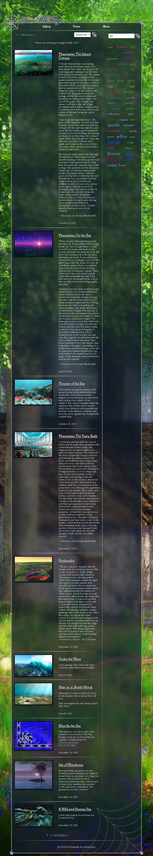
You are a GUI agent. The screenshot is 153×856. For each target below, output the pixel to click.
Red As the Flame (67, 745)
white (123, 63)
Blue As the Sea (70, 726)
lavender (114, 131)
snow (112, 64)
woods (130, 97)
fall (133, 47)
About (106, 26)
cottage (130, 142)
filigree (128, 148)
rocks (110, 47)
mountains (113, 58)
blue (113, 159)
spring (130, 108)
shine (113, 75)
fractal (122, 47)
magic (132, 137)
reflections (114, 113)
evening (129, 103)
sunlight (128, 53)
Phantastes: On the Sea (75, 235)
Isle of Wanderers (71, 765)
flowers (114, 153)
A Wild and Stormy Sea (75, 809)
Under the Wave (70, 659)
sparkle (114, 124)
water (112, 165)
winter (129, 124)
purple (114, 142)
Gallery (47, 26)
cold (111, 148)
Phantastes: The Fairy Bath (78, 436)
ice (133, 69)
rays (111, 69)
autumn (113, 92)
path (130, 113)
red (130, 159)
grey (133, 64)
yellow (121, 136)
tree (133, 119)
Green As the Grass (68, 742)
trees (128, 75)
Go (137, 36)
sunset (111, 81)
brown (120, 81)
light (132, 86)
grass (112, 52)
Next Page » (28, 34)
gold (129, 58)
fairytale (129, 92)
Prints (76, 26)
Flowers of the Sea (72, 384)
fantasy (114, 97)
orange (114, 108)
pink (129, 153)
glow (122, 69)
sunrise (111, 103)
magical (123, 119)
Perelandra (66, 561)
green (121, 86)
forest (122, 165)
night (111, 86)
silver (131, 80)
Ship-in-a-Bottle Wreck (75, 687)
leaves (112, 119)
